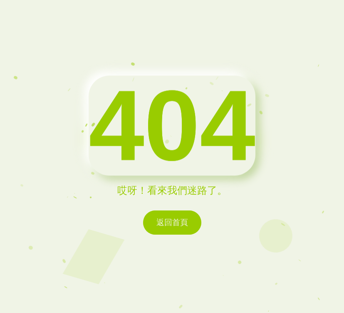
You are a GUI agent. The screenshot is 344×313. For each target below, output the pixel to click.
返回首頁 (172, 222)
